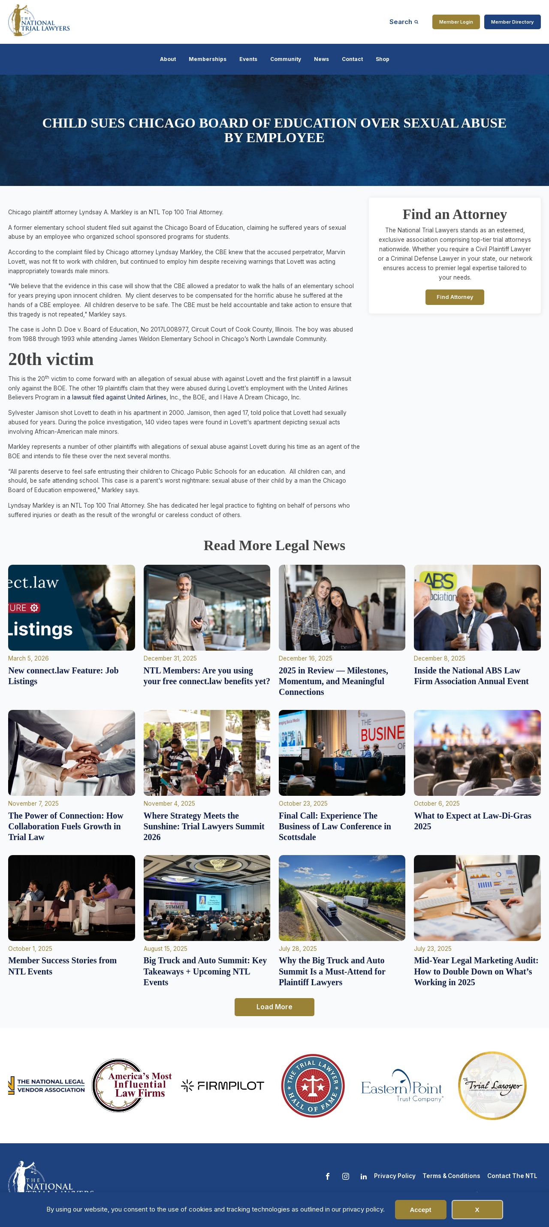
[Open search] (404, 22)
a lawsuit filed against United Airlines (116, 397)
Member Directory (512, 22)
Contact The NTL (512, 1175)
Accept (420, 1209)
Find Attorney (455, 297)
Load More (274, 1006)
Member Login (456, 22)
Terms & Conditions (451, 1175)
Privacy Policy (395, 1175)
